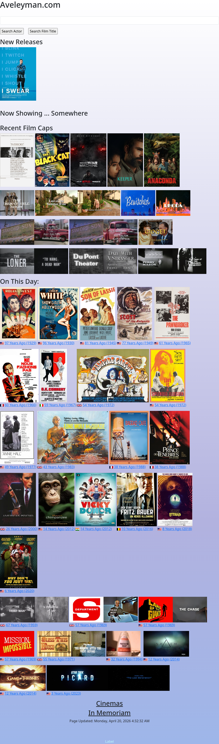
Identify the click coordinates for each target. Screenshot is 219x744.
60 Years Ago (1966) (20, 405)
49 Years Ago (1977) (20, 467)
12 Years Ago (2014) (164, 659)
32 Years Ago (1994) (126, 659)
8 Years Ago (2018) (177, 528)
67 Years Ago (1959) (21, 625)
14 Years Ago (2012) (59, 528)
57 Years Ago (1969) (91, 625)
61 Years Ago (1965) (175, 343)
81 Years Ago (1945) (100, 343)
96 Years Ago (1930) (58, 343)
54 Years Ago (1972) (98, 405)
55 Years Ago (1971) (59, 659)
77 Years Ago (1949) (137, 343)
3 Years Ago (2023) (66, 693)
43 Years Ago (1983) (59, 467)
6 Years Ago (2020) (19, 590)
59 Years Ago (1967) (60, 405)
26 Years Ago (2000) (21, 528)
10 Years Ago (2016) (137, 528)
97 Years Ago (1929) (20, 343)
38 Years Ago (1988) (129, 467)
